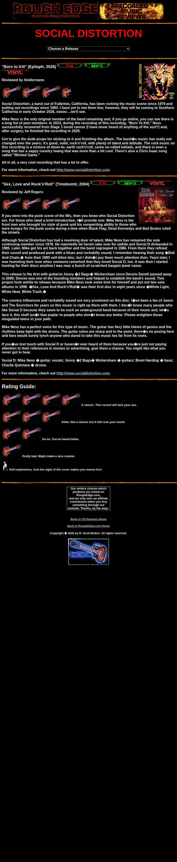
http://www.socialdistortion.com (83, 170)
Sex (7, 184)
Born (8, 67)
